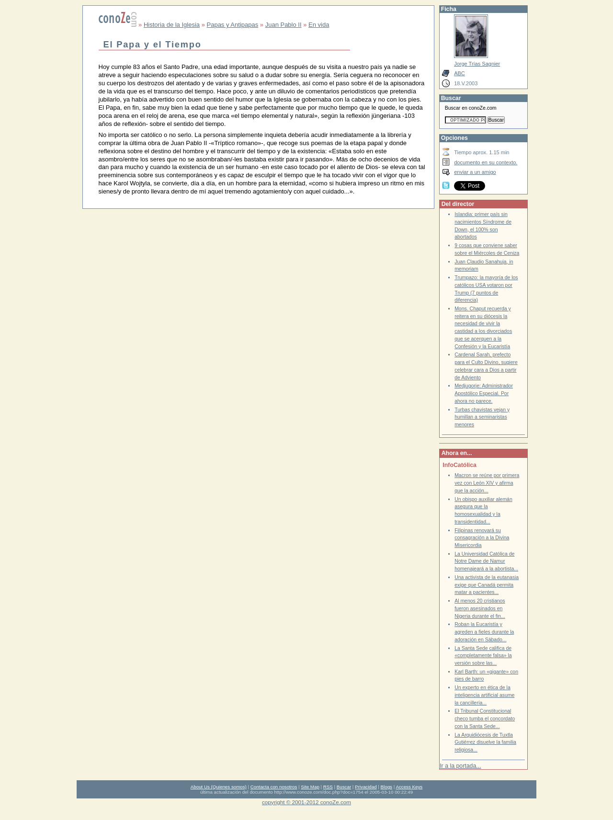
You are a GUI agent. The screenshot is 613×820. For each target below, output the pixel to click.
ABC (459, 73)
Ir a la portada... (460, 766)
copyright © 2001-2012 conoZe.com (306, 802)
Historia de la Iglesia (172, 24)
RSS (328, 786)
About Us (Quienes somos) (219, 786)
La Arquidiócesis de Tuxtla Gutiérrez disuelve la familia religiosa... (485, 742)
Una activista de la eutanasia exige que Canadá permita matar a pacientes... (486, 585)
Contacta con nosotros (273, 786)
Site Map (310, 786)
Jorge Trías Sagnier (477, 64)
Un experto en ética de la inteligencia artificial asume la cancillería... (484, 695)
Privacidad (366, 786)
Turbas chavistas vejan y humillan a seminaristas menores (482, 417)
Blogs (386, 786)
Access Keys (409, 786)
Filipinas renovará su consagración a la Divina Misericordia (481, 538)
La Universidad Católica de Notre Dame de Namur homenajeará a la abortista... (486, 561)
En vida (318, 24)
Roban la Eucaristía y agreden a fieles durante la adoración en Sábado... (484, 632)
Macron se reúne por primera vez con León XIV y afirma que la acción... (486, 483)
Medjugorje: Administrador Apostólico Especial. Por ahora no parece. (483, 393)
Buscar (344, 786)
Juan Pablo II (283, 24)
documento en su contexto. (485, 162)
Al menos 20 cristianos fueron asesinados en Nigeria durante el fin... (479, 608)
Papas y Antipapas (233, 24)
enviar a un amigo (475, 172)
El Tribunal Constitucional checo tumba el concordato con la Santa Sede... (484, 718)
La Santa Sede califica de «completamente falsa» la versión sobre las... (482, 656)
